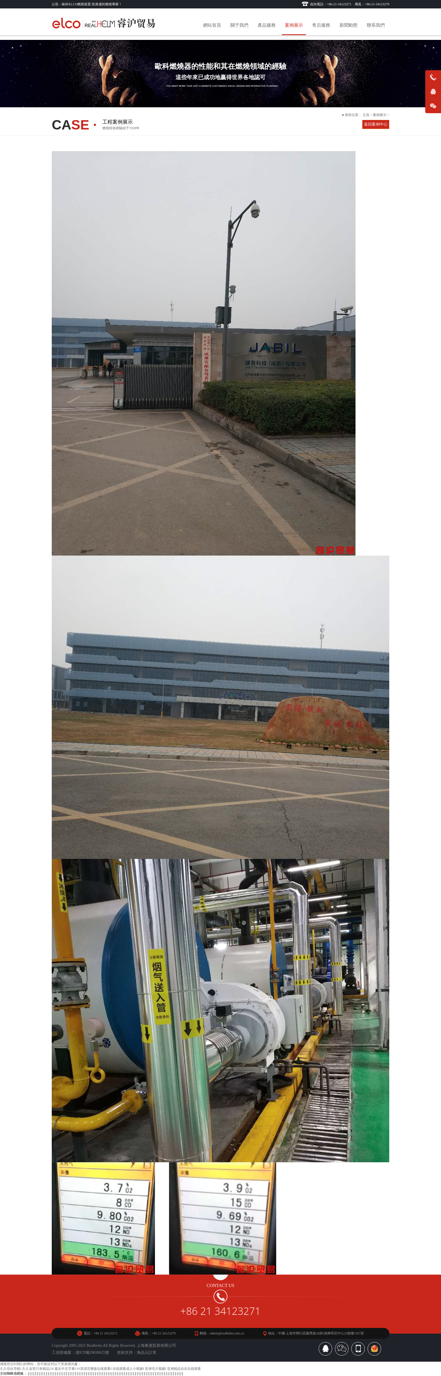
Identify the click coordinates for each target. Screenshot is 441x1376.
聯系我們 (376, 25)
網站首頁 (212, 25)
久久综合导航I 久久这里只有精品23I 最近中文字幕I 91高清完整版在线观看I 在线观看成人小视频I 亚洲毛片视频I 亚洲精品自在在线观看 (100, 1369)
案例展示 (294, 25)
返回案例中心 (376, 124)
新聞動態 (348, 25)
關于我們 (239, 25)
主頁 (366, 115)
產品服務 (267, 25)
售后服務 (321, 25)
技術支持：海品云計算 (136, 1352)
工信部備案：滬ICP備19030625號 (80, 1352)
